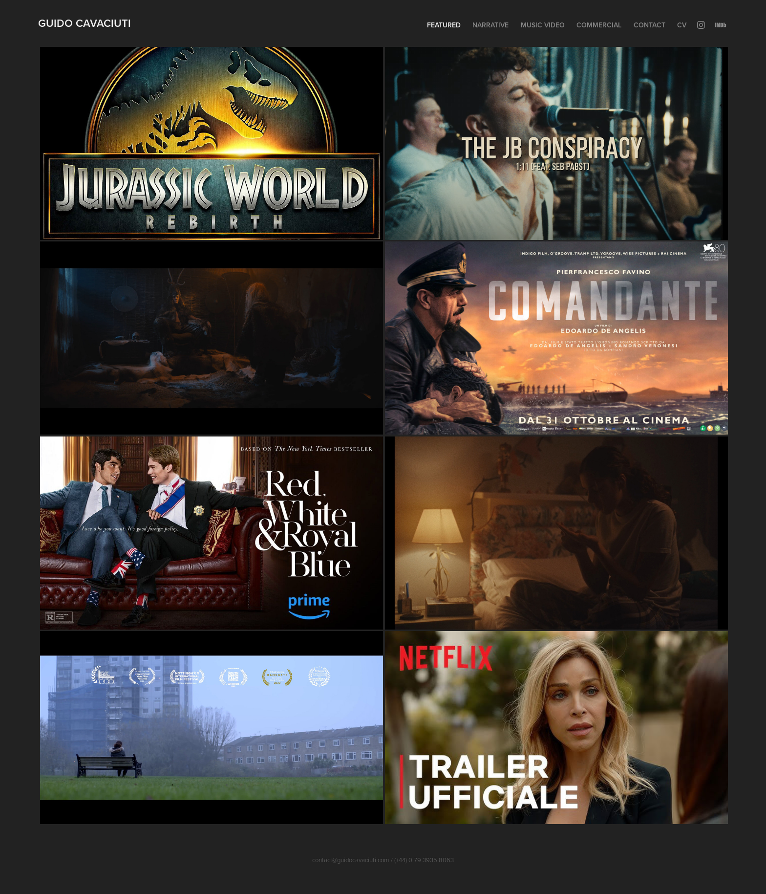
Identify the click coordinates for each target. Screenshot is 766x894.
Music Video (543, 25)
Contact (649, 25)
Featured (444, 25)
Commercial (598, 25)
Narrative (490, 25)
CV (681, 25)
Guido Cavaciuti (84, 23)
